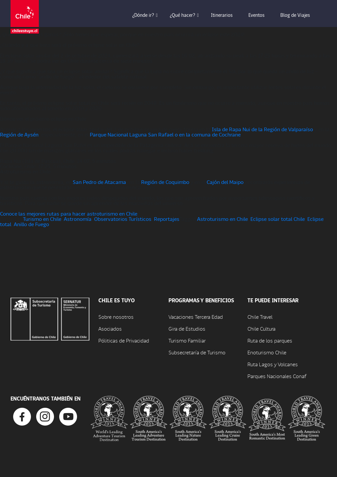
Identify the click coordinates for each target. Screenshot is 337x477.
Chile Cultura (261, 328)
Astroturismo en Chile (222, 218)
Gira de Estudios (186, 328)
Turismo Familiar (187, 340)
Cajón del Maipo (225, 181)
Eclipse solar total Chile (277, 218)
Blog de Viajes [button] (299, 15)
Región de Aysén (19, 134)
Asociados (110, 328)
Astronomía (77, 218)
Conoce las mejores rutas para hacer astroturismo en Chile (68, 213)
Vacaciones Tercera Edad (195, 316)
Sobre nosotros (116, 316)
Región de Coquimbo (165, 181)
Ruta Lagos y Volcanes (272, 364)
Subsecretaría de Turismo (196, 352)
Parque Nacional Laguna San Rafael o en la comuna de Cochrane (165, 134)
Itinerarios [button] (226, 15)
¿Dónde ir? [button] (147, 15)
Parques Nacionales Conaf (276, 376)
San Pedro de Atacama (99, 181)
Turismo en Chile (42, 218)
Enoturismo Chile (266, 352)
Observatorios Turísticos (122, 218)
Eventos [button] (261, 15)
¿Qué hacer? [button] (187, 15)
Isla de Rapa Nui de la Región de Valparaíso (262, 129)
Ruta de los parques (269, 340)
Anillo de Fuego (31, 224)
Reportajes (166, 218)
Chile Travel (259, 316)
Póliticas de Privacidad (123, 340)
